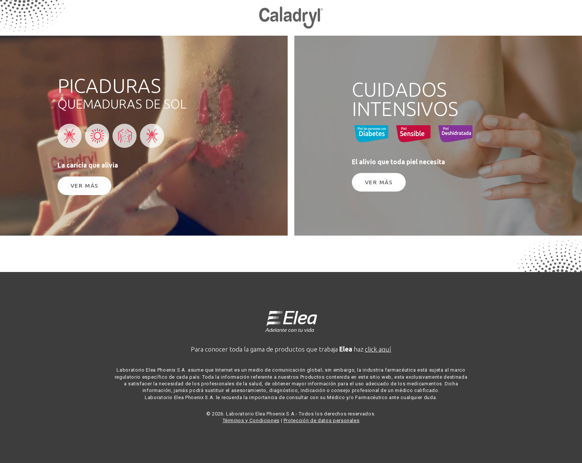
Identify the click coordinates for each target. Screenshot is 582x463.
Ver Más (85, 185)
